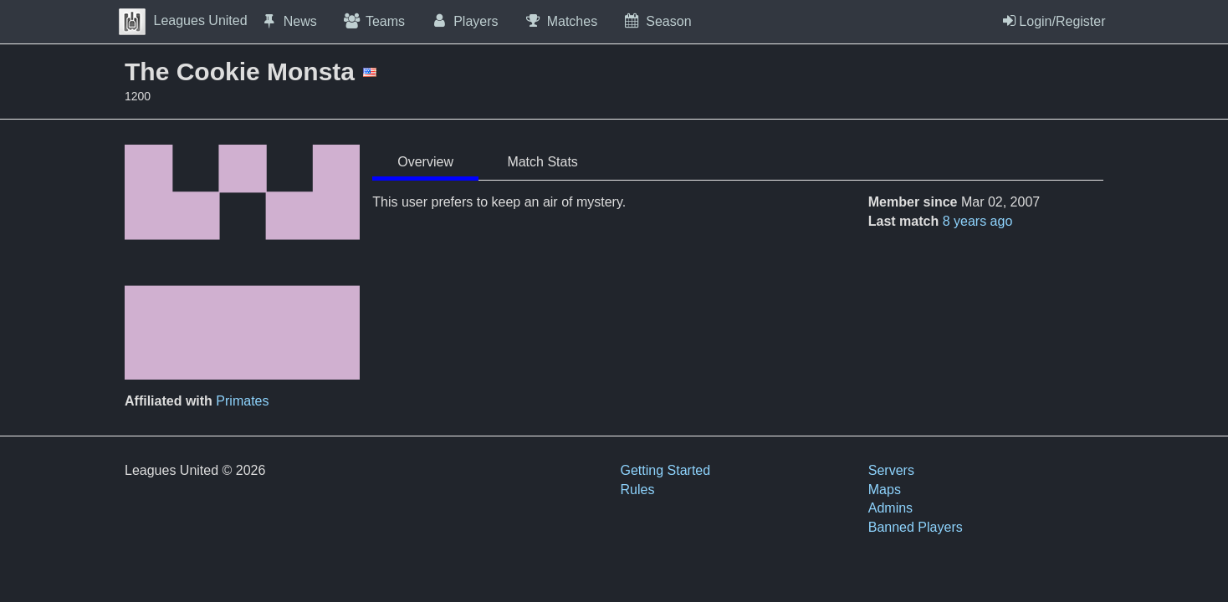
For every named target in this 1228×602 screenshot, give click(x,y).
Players (464, 20)
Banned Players (915, 527)
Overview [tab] (425, 162)
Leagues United (183, 20)
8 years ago (978, 221)
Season (656, 20)
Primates (242, 401)
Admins (890, 508)
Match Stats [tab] (542, 162)
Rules (638, 489)
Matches (561, 20)
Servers (891, 470)
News (288, 20)
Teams (373, 20)
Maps (884, 489)
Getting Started (666, 470)
